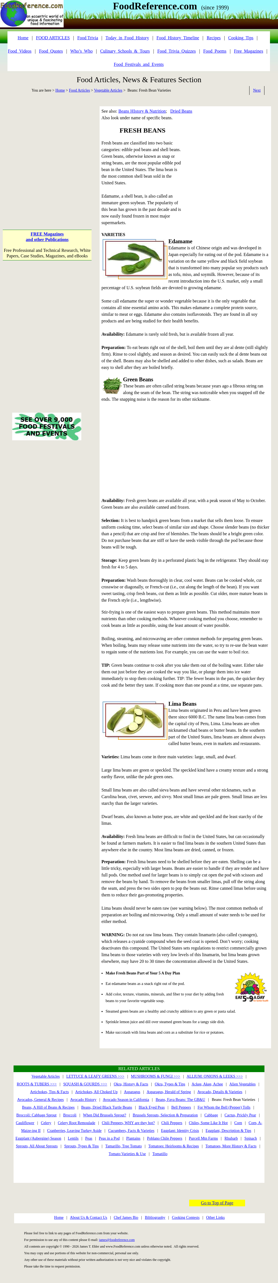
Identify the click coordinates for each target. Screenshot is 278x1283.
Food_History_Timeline (178, 37)
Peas (88, 1138)
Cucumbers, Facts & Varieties (131, 1131)
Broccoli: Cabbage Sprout (36, 1115)
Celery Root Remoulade (76, 1123)
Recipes (214, 37)
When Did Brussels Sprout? (104, 1115)
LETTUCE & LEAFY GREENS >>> (95, 1076)
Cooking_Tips (240, 37)
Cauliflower (25, 1123)
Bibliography (155, 1217)
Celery (46, 1123)
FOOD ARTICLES (53, 37)
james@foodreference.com (117, 1240)
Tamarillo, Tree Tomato (123, 1146)
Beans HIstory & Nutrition (142, 111)
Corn (238, 1123)
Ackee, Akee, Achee (207, 1084)
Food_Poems (215, 51)
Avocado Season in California (126, 1100)
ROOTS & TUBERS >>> (37, 1084)
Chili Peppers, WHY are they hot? (128, 1123)
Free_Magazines (248, 51)
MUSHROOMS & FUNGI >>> (155, 1076)
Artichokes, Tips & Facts (49, 1092)
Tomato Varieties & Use (127, 1154)
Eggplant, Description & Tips (228, 1131)
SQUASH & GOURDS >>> (85, 1084)
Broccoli (69, 1115)
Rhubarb (231, 1138)
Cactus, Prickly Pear (240, 1115)
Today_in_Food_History (127, 37)
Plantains (133, 1138)
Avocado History (83, 1100)
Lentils (73, 1138)
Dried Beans (181, 111)
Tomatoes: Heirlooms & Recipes (173, 1146)
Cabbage (211, 1115)
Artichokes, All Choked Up (96, 1092)
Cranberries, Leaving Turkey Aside (74, 1131)
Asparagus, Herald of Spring (169, 1092)
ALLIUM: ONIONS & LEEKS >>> (214, 1076)
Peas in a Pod (109, 1138)
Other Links (215, 1217)
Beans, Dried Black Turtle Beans (106, 1107)
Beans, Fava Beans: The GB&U (180, 1100)
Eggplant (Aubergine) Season (38, 1138)
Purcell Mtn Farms (203, 1138)
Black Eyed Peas (152, 1107)
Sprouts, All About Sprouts (37, 1146)
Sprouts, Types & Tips (81, 1146)
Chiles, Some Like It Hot (208, 1123)
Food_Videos (19, 51)
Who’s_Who (81, 51)
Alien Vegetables (242, 1084)
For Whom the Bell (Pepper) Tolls (224, 1107)
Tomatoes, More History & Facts (231, 1146)
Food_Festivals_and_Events (138, 64)
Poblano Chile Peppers (164, 1138)
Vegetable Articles (108, 90)
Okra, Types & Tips (170, 1084)
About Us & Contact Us (88, 1217)
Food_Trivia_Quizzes (176, 51)
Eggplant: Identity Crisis (180, 1131)
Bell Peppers (181, 1107)
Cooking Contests (185, 1217)
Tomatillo (159, 1154)
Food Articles (79, 90)
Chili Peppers (171, 1123)
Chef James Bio (126, 1217)
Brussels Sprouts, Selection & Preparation (165, 1115)
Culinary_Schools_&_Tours (125, 51)
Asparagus (132, 1092)
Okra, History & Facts (131, 1084)
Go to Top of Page (217, 1203)
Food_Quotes (51, 51)
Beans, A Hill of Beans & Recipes (48, 1107)
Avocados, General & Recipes (40, 1100)
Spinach (251, 1138)
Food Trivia (87, 37)
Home (60, 90)
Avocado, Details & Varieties (219, 1092)
